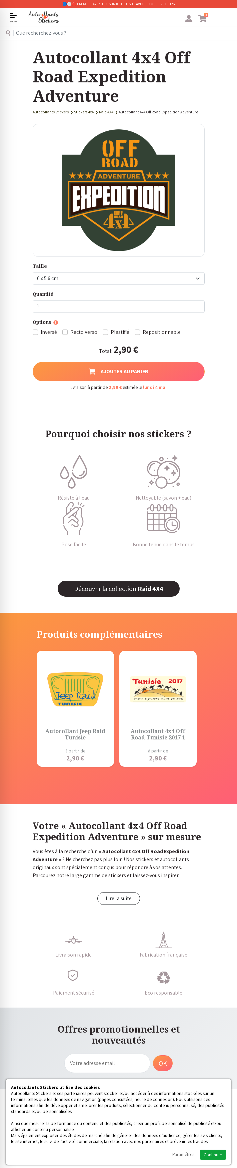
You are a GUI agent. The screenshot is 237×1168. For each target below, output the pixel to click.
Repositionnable (162, 332)
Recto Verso (83, 332)
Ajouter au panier (118, 371)
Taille (40, 266)
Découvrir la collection (118, 588)
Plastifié (120, 332)
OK (163, 1063)
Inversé (49, 332)
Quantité (43, 294)
